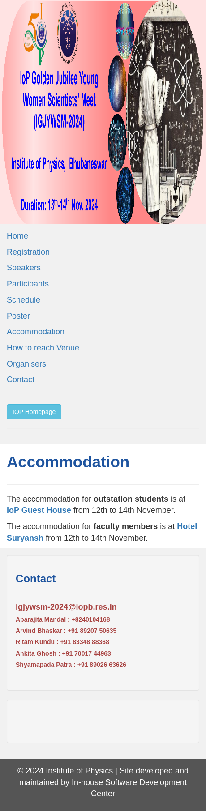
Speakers (24, 267)
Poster (18, 316)
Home (17, 235)
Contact (20, 379)
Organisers (26, 363)
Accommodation (35, 331)
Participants (28, 283)
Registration (28, 252)
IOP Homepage (34, 411)
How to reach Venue (43, 347)
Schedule (23, 299)
